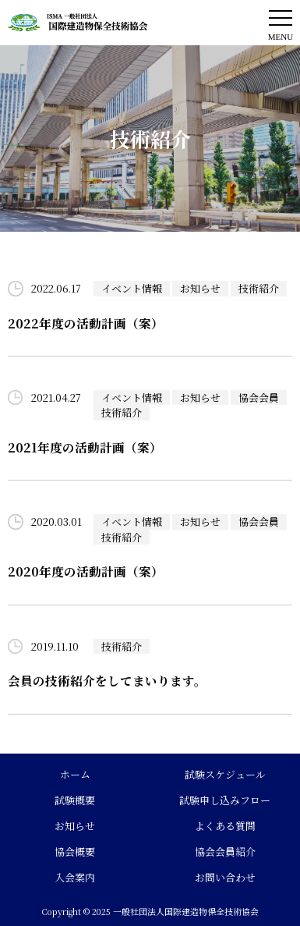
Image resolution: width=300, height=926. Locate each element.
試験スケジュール (225, 774)
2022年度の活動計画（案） (86, 323)
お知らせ (200, 288)
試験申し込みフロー (224, 800)
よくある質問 (225, 825)
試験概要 (75, 800)
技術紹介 (258, 288)
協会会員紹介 (225, 851)
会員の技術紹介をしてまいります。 (107, 680)
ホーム (75, 774)
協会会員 (258, 397)
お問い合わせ (225, 877)
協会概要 (75, 851)
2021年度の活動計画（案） (85, 447)
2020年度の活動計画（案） (86, 571)
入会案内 (75, 877)
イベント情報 (131, 288)
